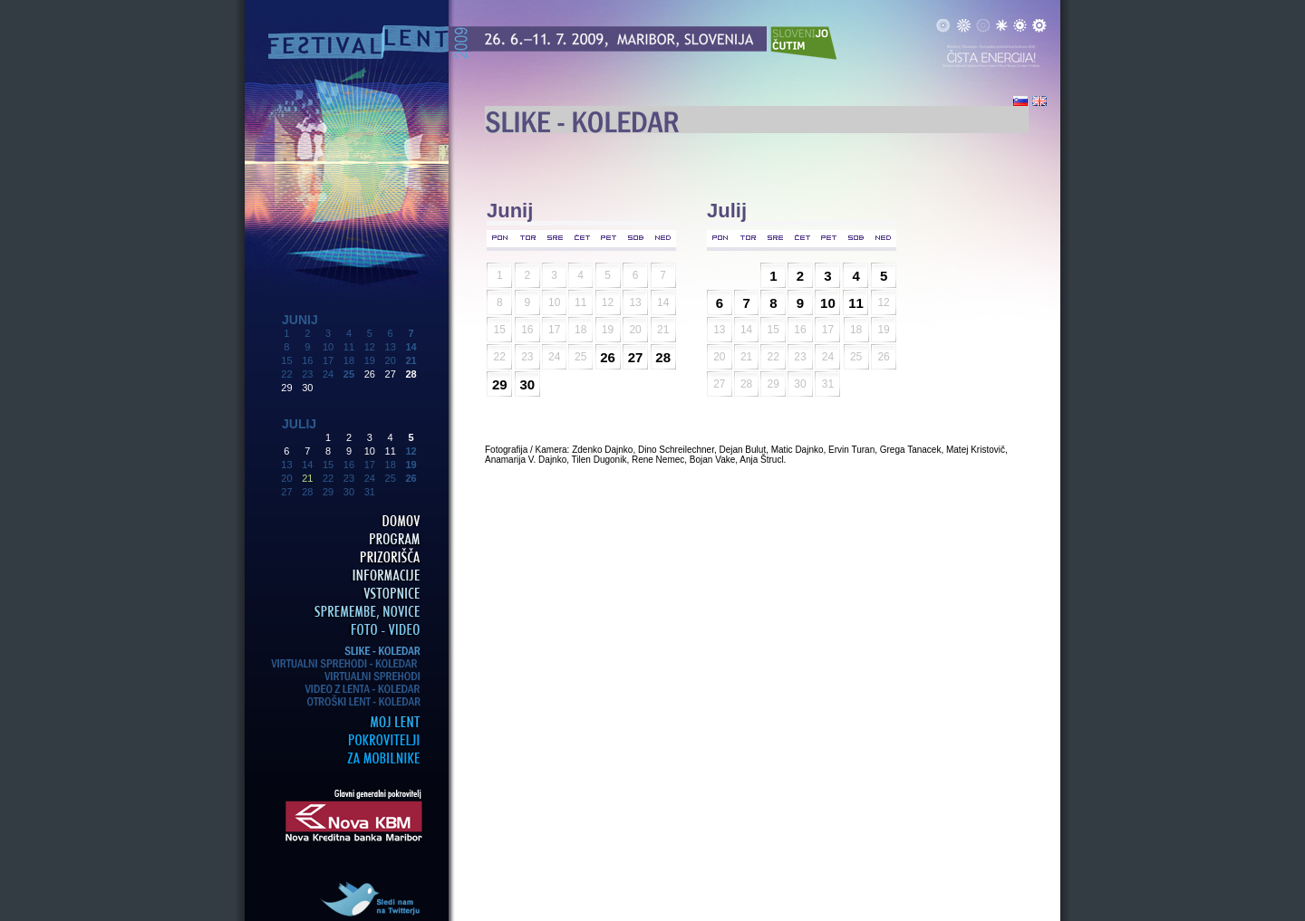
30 (307, 387)
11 (390, 451)
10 (369, 451)
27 (390, 374)
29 (286, 387)
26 (369, 374)
